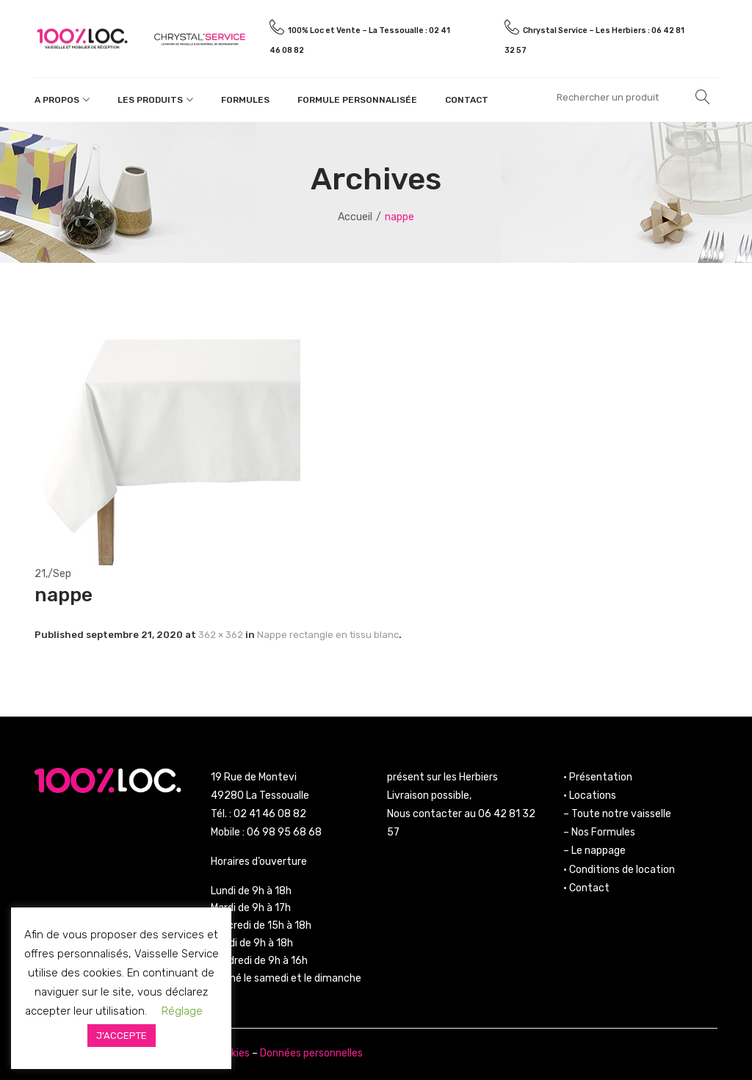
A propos (57, 100)
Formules (245, 100)
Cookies (231, 1053)
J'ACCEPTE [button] (121, 1035)
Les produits (150, 100)
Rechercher (702, 97)
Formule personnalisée (357, 100)
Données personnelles (311, 1053)
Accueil (355, 217)
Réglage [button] (182, 1011)
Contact (466, 100)
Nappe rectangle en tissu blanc (328, 634)
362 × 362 (220, 634)
